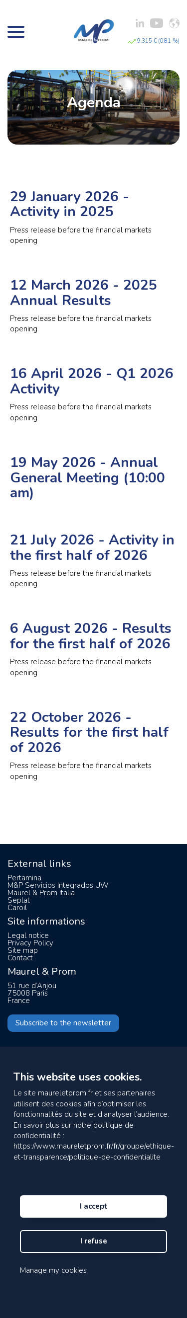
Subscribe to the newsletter (63, 1023)
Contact (20, 958)
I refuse (93, 1241)
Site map (22, 950)
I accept (94, 1206)
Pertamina (24, 878)
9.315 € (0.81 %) (154, 41)
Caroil (17, 908)
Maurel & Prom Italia (41, 893)
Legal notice (28, 935)
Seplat (18, 900)
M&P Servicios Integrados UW (57, 885)
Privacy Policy (30, 943)
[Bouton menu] (15, 31)
